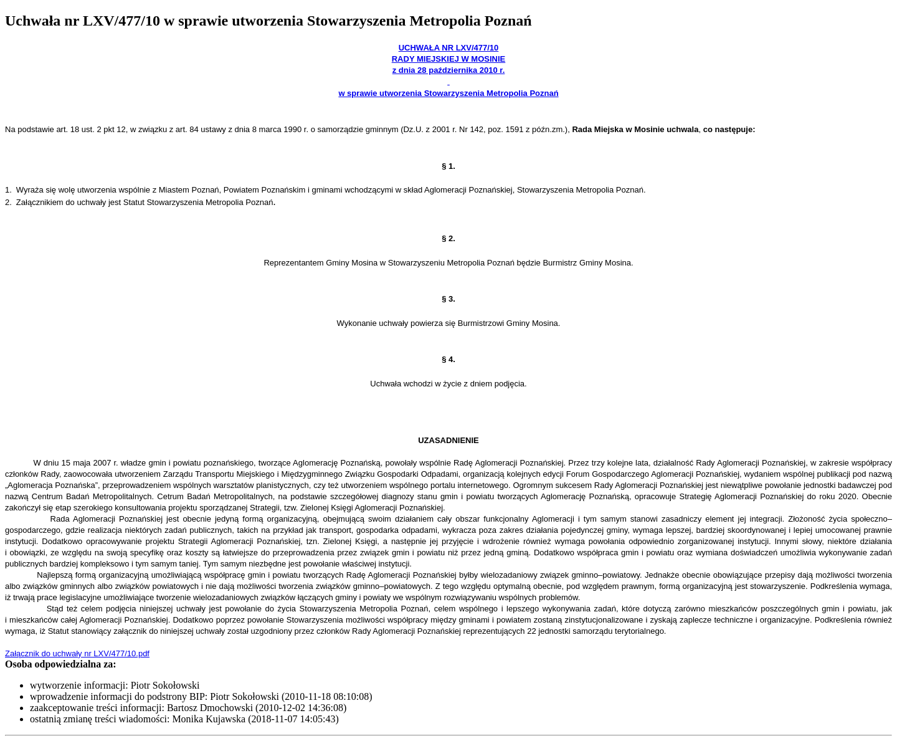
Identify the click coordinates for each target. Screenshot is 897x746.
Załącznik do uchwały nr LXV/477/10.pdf (77, 653)
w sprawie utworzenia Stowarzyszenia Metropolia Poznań (448, 93)
